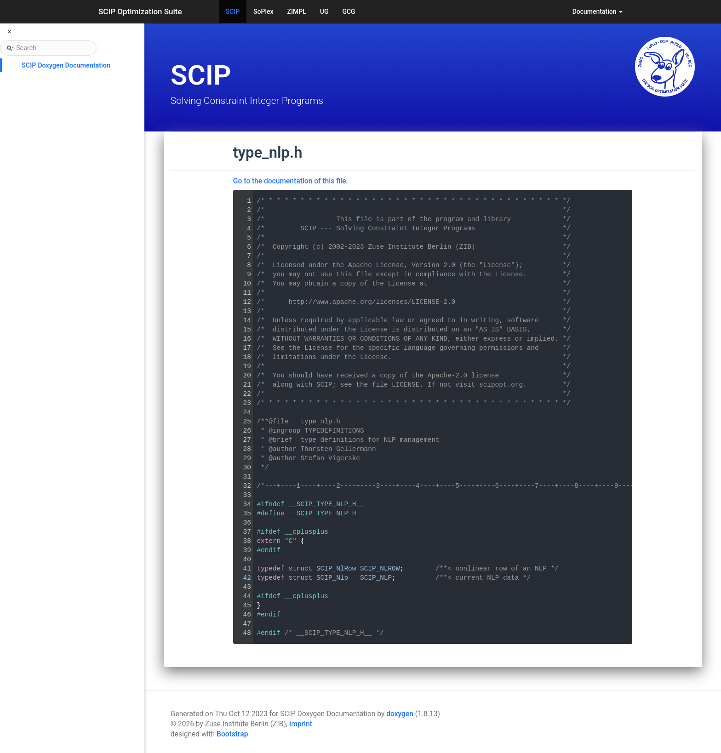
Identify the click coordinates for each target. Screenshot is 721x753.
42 (241, 578)
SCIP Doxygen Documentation (66, 65)
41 (241, 568)
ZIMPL (296, 11)
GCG (348, 11)
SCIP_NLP (376, 578)
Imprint (300, 724)
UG (324, 11)
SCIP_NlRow (336, 568)
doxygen (399, 714)
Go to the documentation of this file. (290, 181)
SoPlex (263, 11)
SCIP (233, 11)
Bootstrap (232, 734)
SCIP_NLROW (380, 568)
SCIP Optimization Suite (140, 11)
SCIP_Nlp (332, 578)
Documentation (597, 11)
